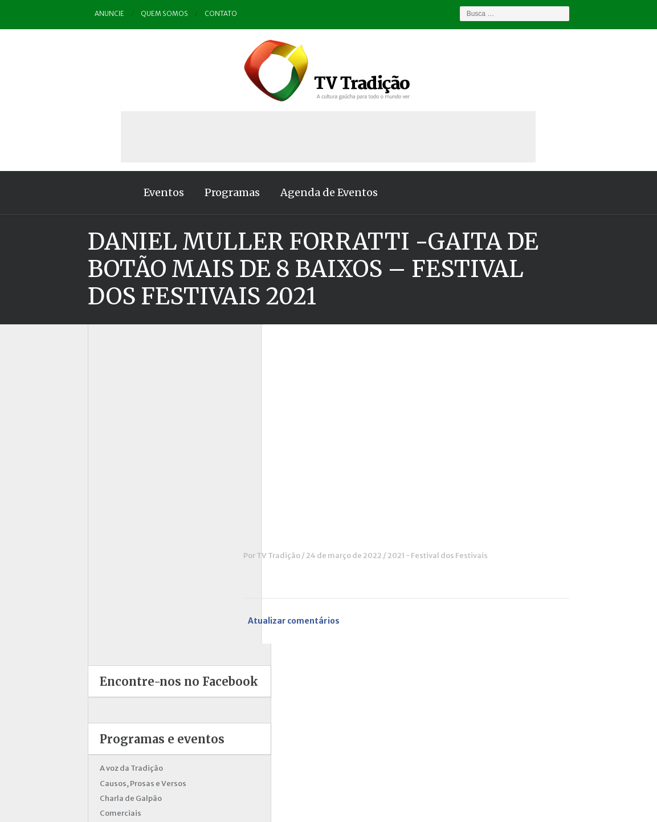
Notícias (92, 583)
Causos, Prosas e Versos (120, 464)
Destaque (94, 509)
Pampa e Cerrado (108, 613)
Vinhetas (93, 688)
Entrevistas (97, 538)
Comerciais (98, 494)
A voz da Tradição (108, 449)
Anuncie (87, 14)
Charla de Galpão (108, 478)
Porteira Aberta (104, 628)
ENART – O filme (107, 523)
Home (88, 192)
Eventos (141, 192)
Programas (209, 192)
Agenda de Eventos (306, 192)
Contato (199, 14)
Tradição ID (97, 673)
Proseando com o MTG (117, 643)
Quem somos (142, 14)
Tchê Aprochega (106, 658)
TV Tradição (301, 555)
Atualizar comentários (317, 621)
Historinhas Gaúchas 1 (116, 553)
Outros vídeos (102, 598)
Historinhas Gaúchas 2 (117, 568)
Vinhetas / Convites (112, 702)
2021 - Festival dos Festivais (460, 555)
